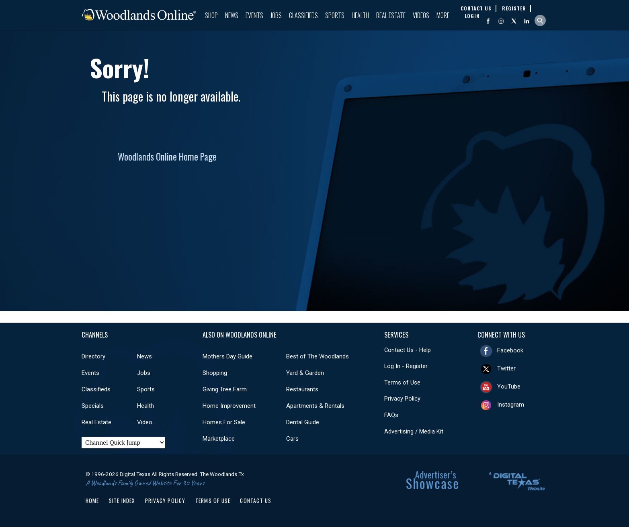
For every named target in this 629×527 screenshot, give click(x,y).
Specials (93, 405)
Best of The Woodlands (317, 356)
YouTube (508, 386)
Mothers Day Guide (227, 356)
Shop (211, 15)
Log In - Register (406, 366)
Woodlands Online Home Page (167, 156)
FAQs (391, 415)
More (442, 15)
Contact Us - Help (407, 350)
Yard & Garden (305, 372)
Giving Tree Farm (225, 389)
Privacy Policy (402, 398)
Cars (292, 438)
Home (92, 500)
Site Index (122, 500)
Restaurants (302, 389)
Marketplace (219, 438)
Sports (334, 15)
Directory (93, 356)
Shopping (215, 372)
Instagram (510, 404)
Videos (421, 15)
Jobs (276, 15)
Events (254, 15)
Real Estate (391, 15)
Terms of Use (402, 382)
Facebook (510, 350)
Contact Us (255, 500)
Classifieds (303, 15)
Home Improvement (229, 405)
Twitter (506, 368)
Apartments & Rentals (315, 405)
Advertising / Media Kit (413, 431)
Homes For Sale (224, 422)
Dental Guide (302, 422)
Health (360, 15)
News (231, 15)
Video (144, 422)
